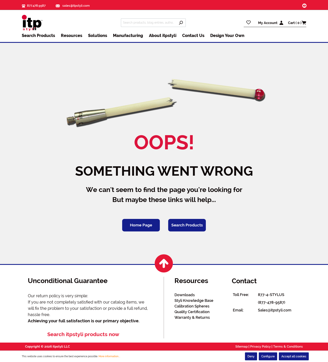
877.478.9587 (36, 6)
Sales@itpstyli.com (274, 310)
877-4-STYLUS (271, 294)
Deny (251, 356)
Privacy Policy (260, 346)
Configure (268, 356)
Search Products (187, 225)
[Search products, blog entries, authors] (148, 22)
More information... (109, 356)
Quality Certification (192, 312)
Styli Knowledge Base (193, 300)
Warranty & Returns (192, 317)
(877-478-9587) (271, 302)
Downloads (184, 295)
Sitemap (241, 346)
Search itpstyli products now (83, 334)
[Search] (181, 22)
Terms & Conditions (288, 346)
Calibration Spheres (191, 306)
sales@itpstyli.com (73, 6)
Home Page (141, 225)
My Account (267, 23)
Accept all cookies (293, 356)
